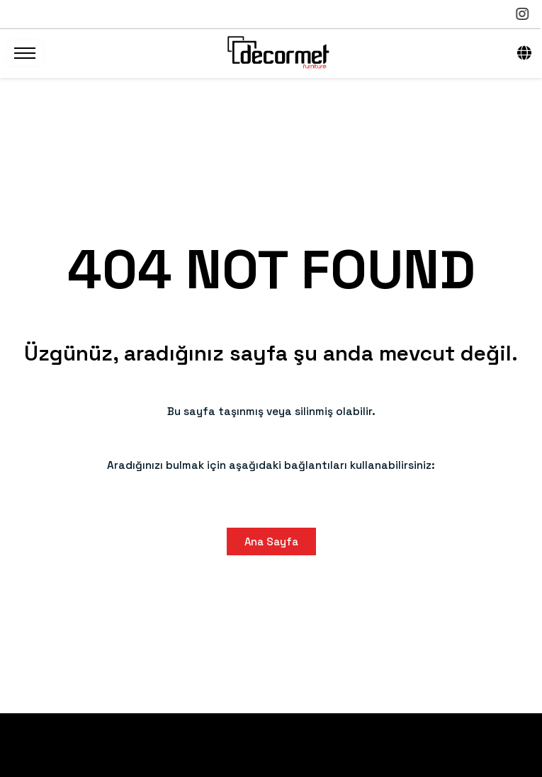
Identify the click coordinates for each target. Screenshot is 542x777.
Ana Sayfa (271, 541)
